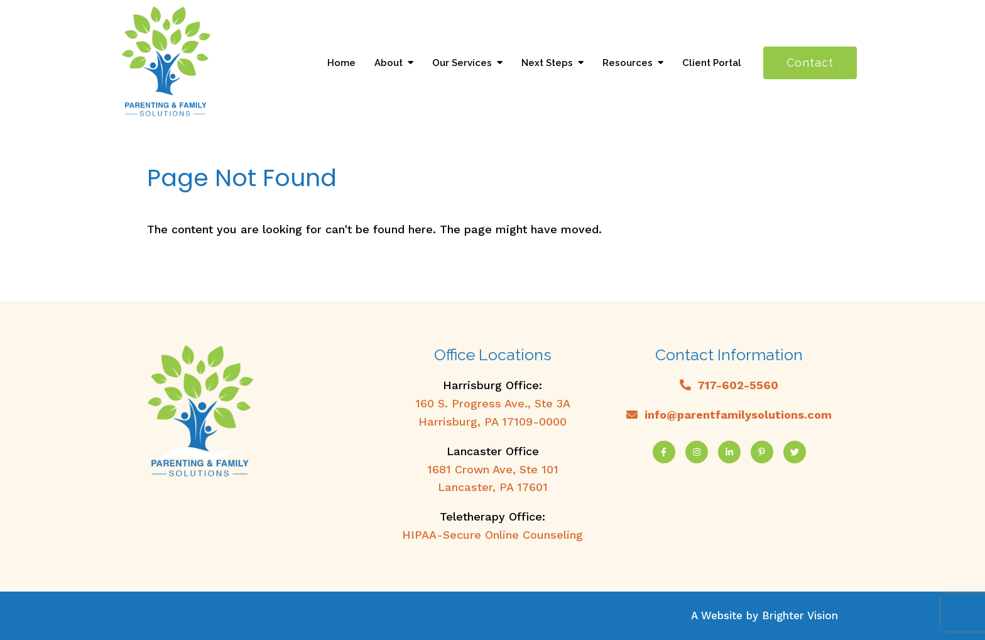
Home (341, 63)
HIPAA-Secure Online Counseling (492, 534)
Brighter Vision (800, 615)
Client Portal (711, 63)
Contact (810, 62)
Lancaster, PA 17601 (493, 487)
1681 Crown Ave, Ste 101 (492, 469)
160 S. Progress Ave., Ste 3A (492, 403)
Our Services (462, 63)
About (388, 63)
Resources (627, 63)
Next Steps (547, 63)
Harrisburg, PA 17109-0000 (492, 421)
